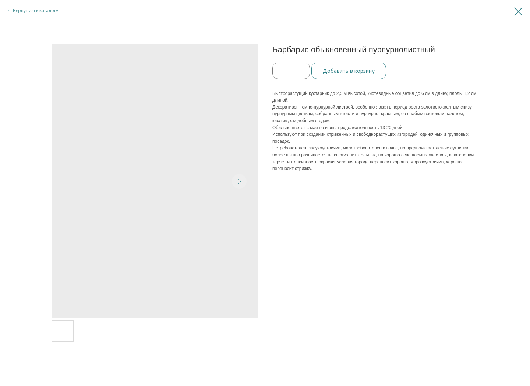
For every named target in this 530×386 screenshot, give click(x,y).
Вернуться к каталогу (35, 10)
